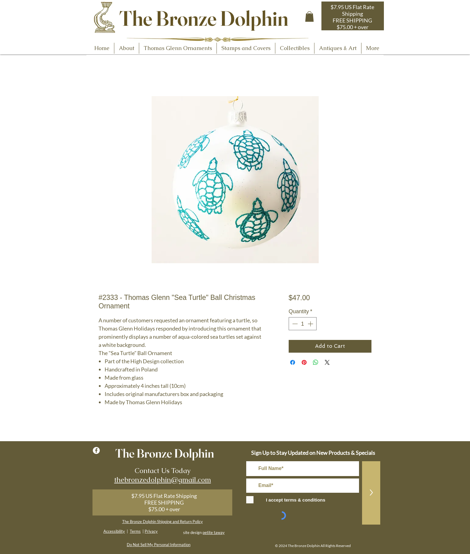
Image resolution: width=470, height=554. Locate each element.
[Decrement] (294, 323)
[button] (309, 16)
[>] (371, 493)
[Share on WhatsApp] (315, 362)
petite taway (214, 532)
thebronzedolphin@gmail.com (162, 479)
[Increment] (311, 323)
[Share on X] (327, 362)
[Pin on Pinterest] (304, 362)
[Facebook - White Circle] (96, 450)
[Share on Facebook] (292, 362)
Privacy (151, 531)
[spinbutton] (302, 323)
